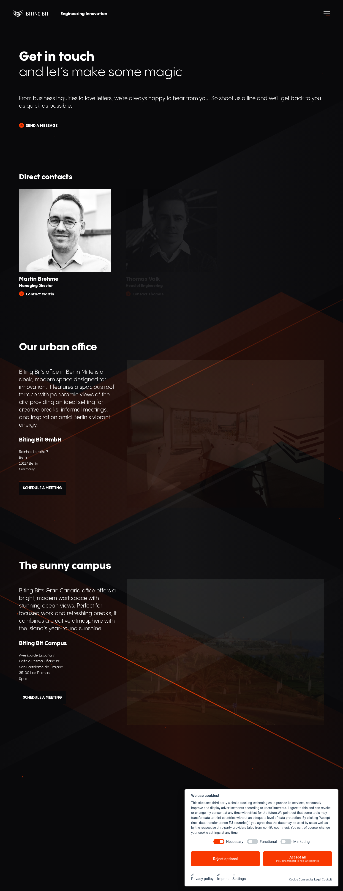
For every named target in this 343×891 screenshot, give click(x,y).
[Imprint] (223, 877)
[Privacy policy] (202, 877)
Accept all (298, 859)
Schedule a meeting (42, 488)
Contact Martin (40, 294)
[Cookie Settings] (239, 877)
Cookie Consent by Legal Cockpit (310, 879)
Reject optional (225, 859)
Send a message (42, 126)
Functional (268, 841)
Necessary (234, 841)
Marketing (301, 841)
